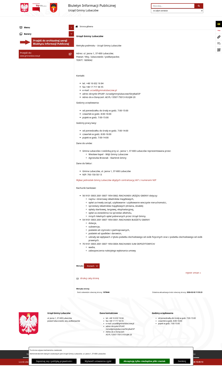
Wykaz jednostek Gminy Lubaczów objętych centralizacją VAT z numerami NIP (116, 172)
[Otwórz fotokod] (219, 50)
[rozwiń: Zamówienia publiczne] (72, 85)
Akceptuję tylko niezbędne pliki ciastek (144, 361)
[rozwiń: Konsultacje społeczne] (72, 101)
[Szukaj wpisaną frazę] (199, 6)
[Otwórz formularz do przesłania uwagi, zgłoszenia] (219, 43)
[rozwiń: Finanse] (72, 64)
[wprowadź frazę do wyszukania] (173, 6)
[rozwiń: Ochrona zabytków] (72, 80)
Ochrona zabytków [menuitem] (29, 79)
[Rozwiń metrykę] (92, 258)
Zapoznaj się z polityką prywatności (54, 361)
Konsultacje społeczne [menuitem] (31, 101)
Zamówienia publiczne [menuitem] (31, 85)
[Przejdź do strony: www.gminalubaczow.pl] (219, 37)
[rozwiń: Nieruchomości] (72, 90)
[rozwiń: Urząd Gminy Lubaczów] (72, 51)
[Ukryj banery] (71, 113)
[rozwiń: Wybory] (72, 107)
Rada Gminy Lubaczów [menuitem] (31, 35)
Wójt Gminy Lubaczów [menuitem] (31, 43)
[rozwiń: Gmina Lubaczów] (72, 27)
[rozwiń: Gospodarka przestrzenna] (72, 69)
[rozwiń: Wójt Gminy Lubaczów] (72, 43)
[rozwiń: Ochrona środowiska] (72, 74)
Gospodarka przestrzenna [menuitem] (33, 69)
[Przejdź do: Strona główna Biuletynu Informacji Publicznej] (76, 19)
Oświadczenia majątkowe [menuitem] (33, 58)
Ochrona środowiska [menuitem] (30, 74)
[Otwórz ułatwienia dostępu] (219, 24)
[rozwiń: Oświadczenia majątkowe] (72, 58)
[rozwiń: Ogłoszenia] (72, 96)
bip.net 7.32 (198, 362)
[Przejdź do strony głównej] (67, 7)
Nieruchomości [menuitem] (27, 90)
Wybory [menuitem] (24, 106)
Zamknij (182, 361)
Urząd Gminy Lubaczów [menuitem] (32, 50)
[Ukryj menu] (71, 20)
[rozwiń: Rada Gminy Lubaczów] (72, 35)
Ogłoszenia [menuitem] (25, 96)
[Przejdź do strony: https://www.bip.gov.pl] (219, 30)
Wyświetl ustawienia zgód (98, 361)
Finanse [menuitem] (24, 63)
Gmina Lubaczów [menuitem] (28, 27)
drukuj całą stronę (89, 270)
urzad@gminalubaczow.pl (103, 82)
